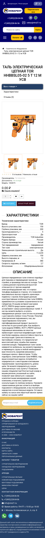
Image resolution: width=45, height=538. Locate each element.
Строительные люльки (12, 477)
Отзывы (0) (9, 97)
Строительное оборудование (15, 464)
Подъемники (7, 469)
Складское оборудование (13, 467)
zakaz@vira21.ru (34, 23)
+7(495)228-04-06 (15, 18)
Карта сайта (7, 451)
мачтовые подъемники (12, 483)
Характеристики (11, 92)
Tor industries (20, 178)
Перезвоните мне (33, 11)
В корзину (9, 203)
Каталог (17, 38)
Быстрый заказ (26, 203)
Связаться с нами (10, 454)
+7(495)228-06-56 (12, 23)
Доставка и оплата (10, 445)
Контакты (6, 448)
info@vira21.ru (10, 503)
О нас (4, 442)
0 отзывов (16, 174)
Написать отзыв (30, 174)
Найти (38, 30)
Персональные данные (12, 456)
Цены (4, 488)
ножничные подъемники (13, 480)
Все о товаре (10, 86)
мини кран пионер (10, 485)
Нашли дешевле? (12, 191)
